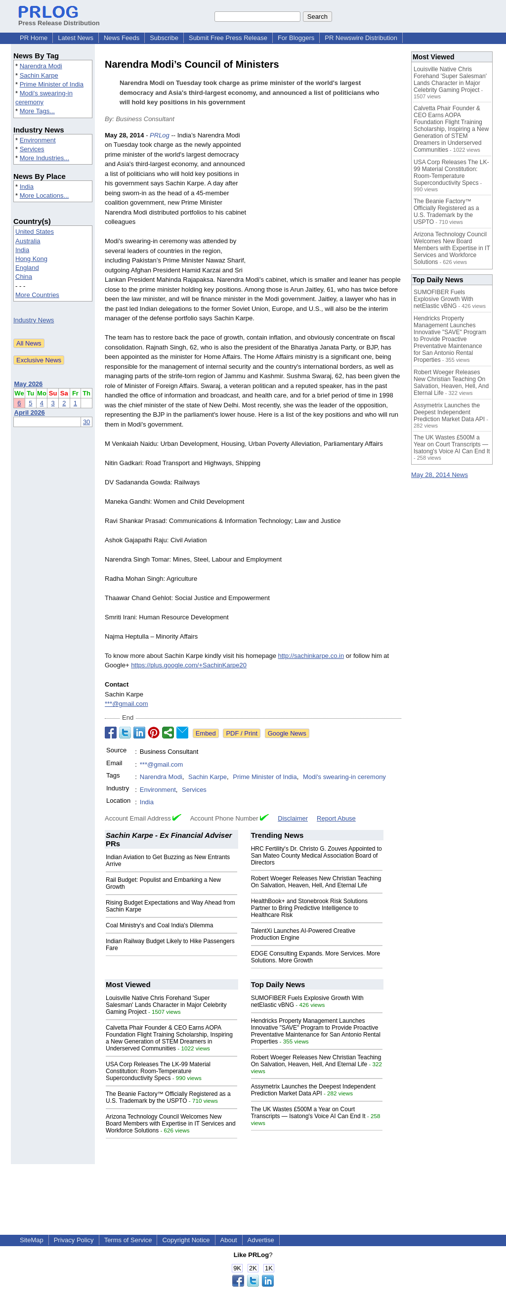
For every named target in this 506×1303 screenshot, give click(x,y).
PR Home (33, 38)
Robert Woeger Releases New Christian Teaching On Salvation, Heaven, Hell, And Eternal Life (316, 882)
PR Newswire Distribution (361, 38)
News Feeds (121, 38)
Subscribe (164, 38)
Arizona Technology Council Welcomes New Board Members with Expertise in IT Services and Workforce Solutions (171, 1123)
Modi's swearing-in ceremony (344, 777)
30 (86, 422)
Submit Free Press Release (228, 38)
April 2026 (29, 412)
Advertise (261, 1240)
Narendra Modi (41, 66)
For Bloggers (296, 38)
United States (34, 231)
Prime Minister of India (52, 84)
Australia (28, 241)
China (23, 276)
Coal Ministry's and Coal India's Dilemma (159, 925)
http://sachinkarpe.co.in (311, 655)
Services (32, 149)
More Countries (37, 295)
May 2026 (28, 384)
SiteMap (31, 1240)
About (228, 1240)
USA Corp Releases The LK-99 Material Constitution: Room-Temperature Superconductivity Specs (158, 1071)
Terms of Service (128, 1240)
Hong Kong (31, 258)
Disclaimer (293, 818)
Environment (38, 140)
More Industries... (44, 158)
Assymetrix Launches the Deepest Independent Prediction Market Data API (313, 1090)
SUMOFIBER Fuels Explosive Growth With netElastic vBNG (443, 299)
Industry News (33, 320)
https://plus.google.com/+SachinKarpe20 (189, 665)
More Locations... (44, 195)
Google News (287, 733)
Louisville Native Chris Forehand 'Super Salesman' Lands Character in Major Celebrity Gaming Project (166, 1005)
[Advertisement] (327, 203)
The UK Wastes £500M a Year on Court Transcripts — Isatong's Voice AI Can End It (308, 1113)
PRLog (159, 135)
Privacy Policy (74, 1240)
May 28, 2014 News (439, 474)
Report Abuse (336, 818)
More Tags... (37, 111)
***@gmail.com (126, 703)
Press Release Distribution (59, 19)
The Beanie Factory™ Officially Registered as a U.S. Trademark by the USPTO (168, 1097)
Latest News (75, 38)
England (27, 267)
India (27, 186)
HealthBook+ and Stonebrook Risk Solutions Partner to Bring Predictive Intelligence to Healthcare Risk (309, 908)
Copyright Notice (186, 1240)
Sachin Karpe (39, 75)
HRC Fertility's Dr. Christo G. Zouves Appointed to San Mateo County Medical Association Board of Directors (316, 855)
